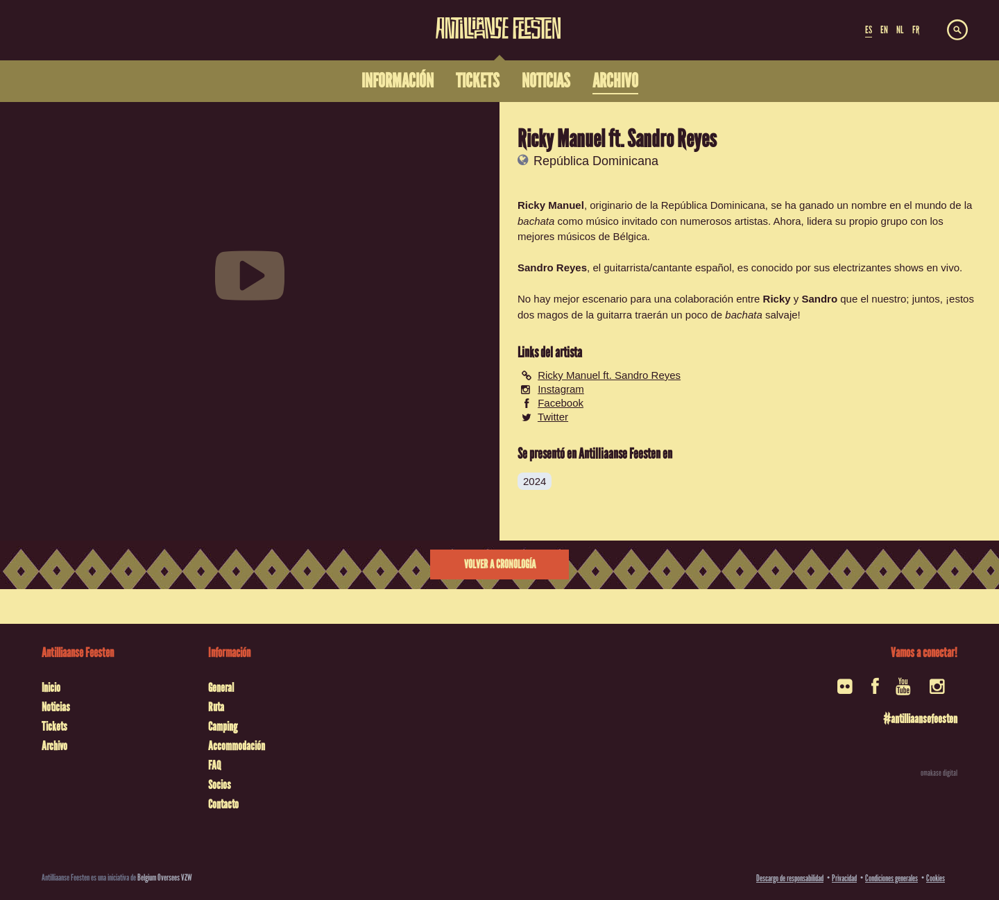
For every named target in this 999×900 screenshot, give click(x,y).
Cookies (935, 878)
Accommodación (236, 746)
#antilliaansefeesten (920, 719)
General (221, 687)
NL (899, 30)
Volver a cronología (500, 564)
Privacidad (844, 878)
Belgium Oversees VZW (164, 877)
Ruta (216, 707)
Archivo (54, 746)
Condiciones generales (891, 878)
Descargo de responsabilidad (789, 878)
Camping (222, 726)
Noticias (56, 707)
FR (915, 30)
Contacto (223, 804)
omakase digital (939, 773)
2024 (534, 481)
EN (884, 30)
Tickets (54, 726)
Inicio (51, 687)
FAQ (214, 765)
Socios (219, 784)
